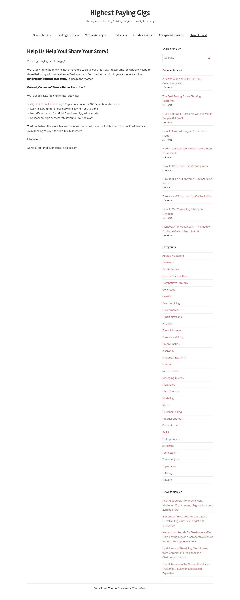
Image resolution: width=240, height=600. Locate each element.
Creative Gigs (143, 35)
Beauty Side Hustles (174, 276)
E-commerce (170, 309)
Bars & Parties (170, 269)
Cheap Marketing (171, 35)
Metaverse (168, 384)
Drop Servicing (171, 303)
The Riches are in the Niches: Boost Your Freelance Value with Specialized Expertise (186, 569)
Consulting (169, 289)
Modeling (168, 398)
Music (165, 405)
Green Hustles (171, 343)
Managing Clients (173, 377)
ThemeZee (138, 588)
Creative (167, 296)
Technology (169, 452)
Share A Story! (198, 35)
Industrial (168, 350)
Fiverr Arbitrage (171, 330)
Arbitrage (168, 262)
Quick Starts (42, 35)
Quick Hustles (170, 425)
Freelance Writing (173, 337)
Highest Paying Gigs (120, 12)
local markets (170, 371)
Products (120, 35)
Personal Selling (172, 411)
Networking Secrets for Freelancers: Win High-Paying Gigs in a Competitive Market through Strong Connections (187, 537)
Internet (167, 364)
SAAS (165, 432)
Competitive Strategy (175, 282)
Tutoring (167, 473)
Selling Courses (171, 439)
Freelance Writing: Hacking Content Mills (186, 196)
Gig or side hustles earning (46, 104)
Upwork (167, 479)
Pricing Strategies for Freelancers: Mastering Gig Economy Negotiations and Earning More (187, 505)
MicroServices (170, 391)
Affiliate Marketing (173, 255)
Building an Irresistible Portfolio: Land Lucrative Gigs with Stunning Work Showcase (184, 521)
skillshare (168, 445)
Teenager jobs (170, 459)
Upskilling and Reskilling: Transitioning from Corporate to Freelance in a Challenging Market (185, 553)
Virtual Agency (96, 35)
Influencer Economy (174, 357)
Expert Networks (172, 316)
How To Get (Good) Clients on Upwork (185, 166)
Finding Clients (68, 35)
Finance (167, 323)
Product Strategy (172, 418)
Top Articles (169, 466)
